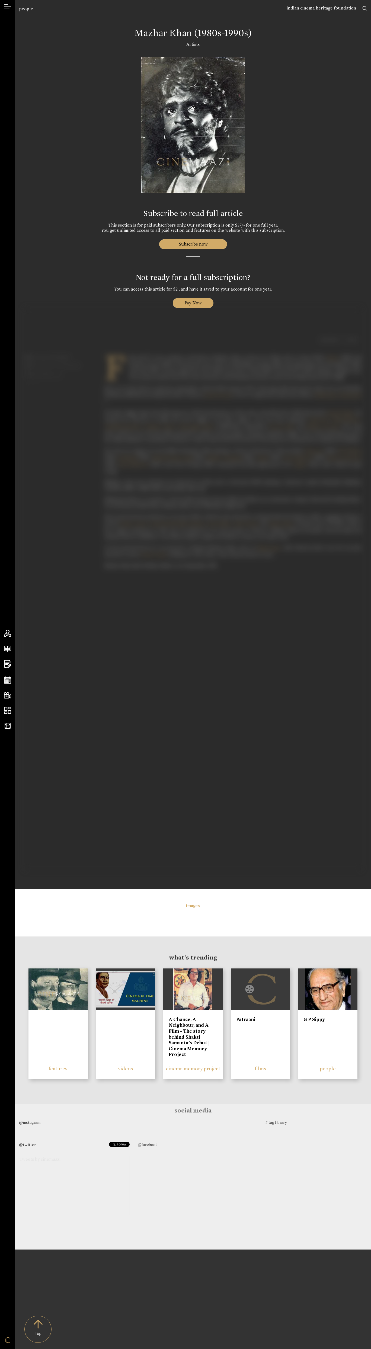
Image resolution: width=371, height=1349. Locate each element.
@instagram (29, 1122)
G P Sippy (314, 1019)
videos (125, 1068)
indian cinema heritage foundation (321, 8)
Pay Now (193, 302)
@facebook (148, 1144)
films (260, 1068)
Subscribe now (192, 244)
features (58, 1068)
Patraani (245, 1019)
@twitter (27, 1144)
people (26, 9)
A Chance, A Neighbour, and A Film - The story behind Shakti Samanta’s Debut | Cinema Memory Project (189, 1037)
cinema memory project (193, 1068)
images (193, 905)
